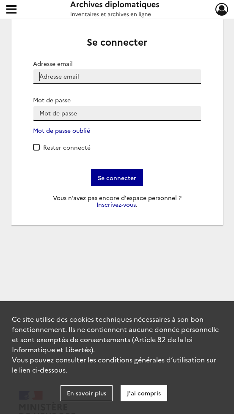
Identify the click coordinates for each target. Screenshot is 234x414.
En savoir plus (86, 393)
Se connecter (117, 177)
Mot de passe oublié (61, 130)
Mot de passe (52, 100)
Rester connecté (67, 147)
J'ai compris (144, 393)
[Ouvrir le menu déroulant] (11, 10)
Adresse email (53, 63)
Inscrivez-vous (116, 204)
